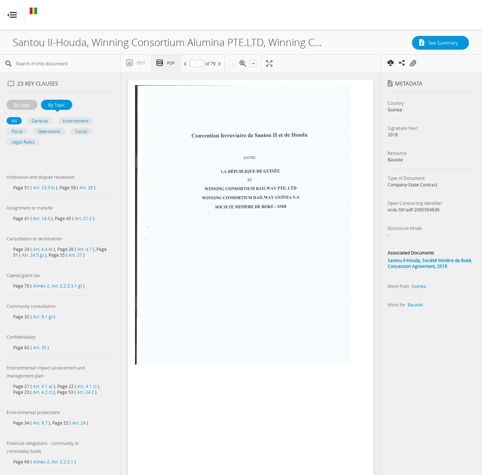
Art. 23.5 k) (44, 187)
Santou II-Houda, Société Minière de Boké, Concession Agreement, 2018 (430, 263)
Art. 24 (79, 423)
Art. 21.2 (83, 218)
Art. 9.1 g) (43, 316)
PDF (171, 63)
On (412, 63)
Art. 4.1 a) (43, 386)
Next (219, 65)
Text (140, 63)
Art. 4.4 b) (43, 249)
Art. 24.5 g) (33, 255)
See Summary (443, 43)
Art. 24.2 (85, 392)
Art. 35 (39, 347)
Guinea (419, 286)
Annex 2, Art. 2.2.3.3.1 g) (57, 286)
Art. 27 (75, 255)
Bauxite (415, 304)
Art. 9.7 (40, 423)
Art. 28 (86, 187)
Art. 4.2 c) (42, 392)
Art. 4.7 (84, 249)
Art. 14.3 (41, 218)
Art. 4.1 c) (87, 386)
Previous (186, 65)
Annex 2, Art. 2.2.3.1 (53, 461)
